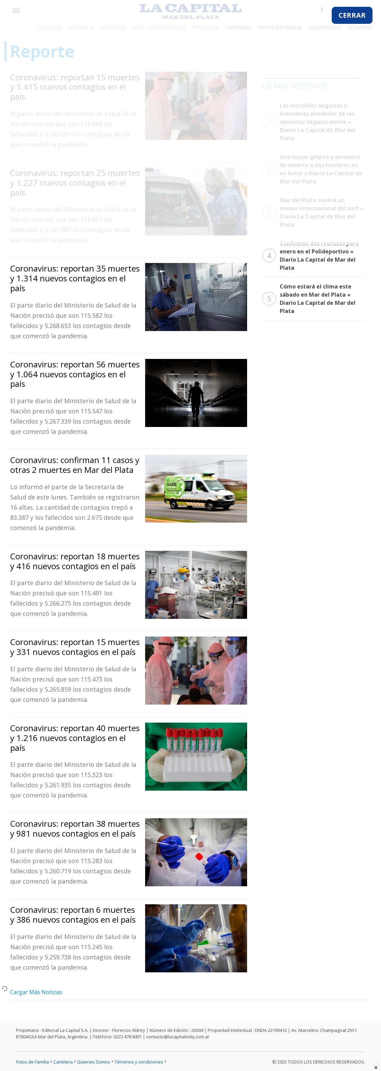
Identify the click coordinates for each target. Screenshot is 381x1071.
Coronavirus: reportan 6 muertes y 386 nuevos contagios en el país (73, 914)
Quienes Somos (93, 1062)
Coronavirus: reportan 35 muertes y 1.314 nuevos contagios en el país (75, 278)
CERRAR (352, 15)
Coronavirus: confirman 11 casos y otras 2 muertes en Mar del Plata (74, 464)
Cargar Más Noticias (36, 992)
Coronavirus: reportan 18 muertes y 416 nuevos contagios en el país (75, 561)
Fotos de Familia (32, 1062)
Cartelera (63, 1062)
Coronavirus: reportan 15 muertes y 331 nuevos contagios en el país (75, 646)
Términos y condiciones (139, 1062)
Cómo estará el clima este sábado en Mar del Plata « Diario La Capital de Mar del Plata (309, 299)
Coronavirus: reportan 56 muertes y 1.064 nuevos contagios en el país (75, 374)
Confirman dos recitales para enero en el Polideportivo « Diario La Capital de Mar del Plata (310, 255)
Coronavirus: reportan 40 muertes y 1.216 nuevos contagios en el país (75, 737)
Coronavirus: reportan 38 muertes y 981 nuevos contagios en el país (75, 828)
